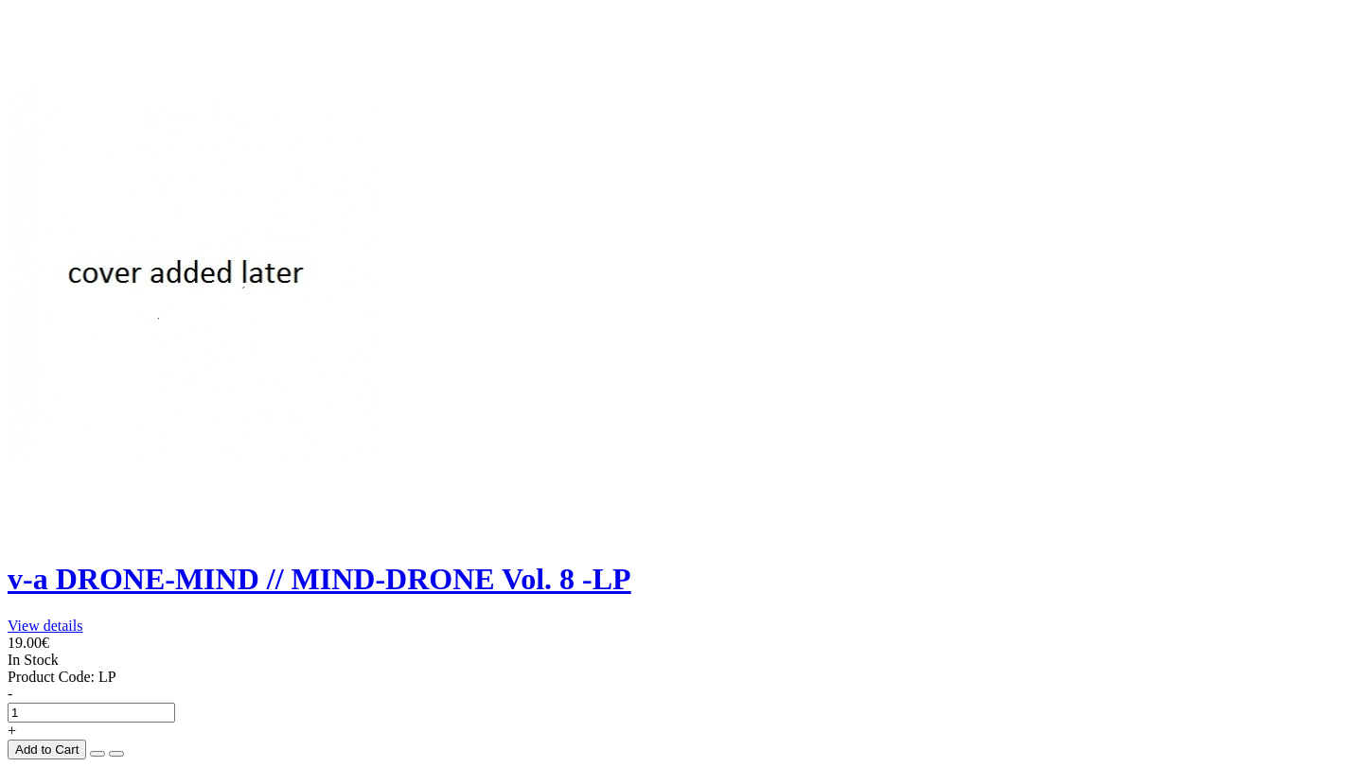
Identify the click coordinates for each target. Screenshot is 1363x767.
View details (45, 626)
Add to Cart (47, 749)
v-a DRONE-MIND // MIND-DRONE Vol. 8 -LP (319, 579)
